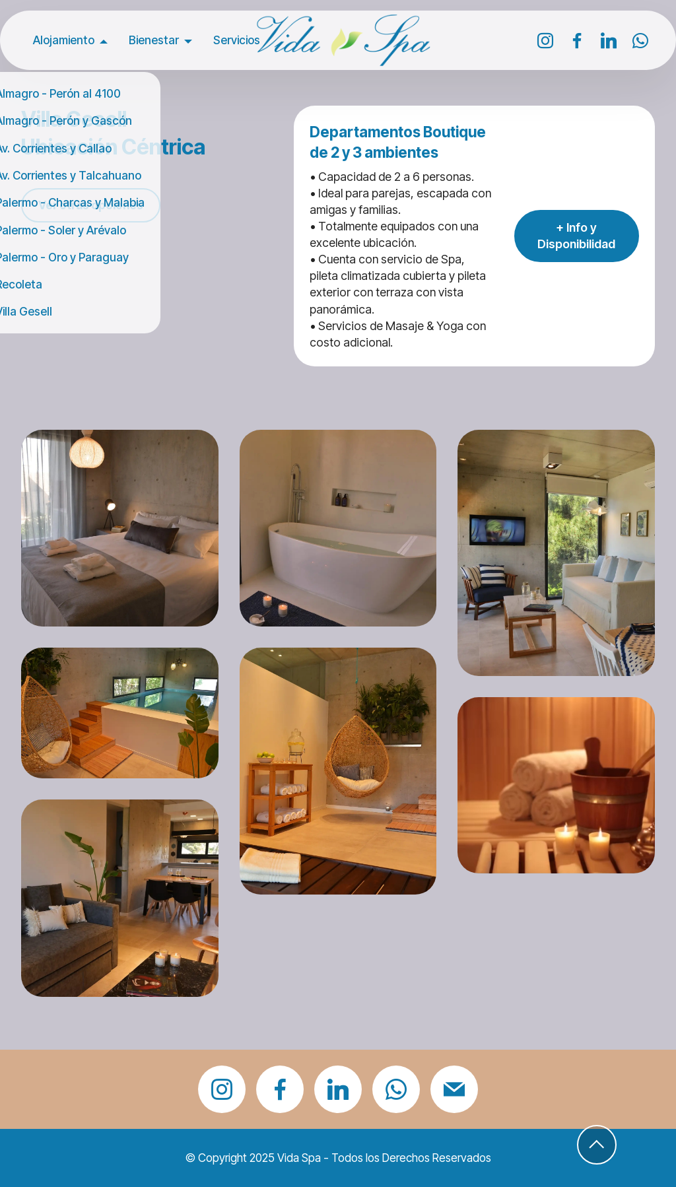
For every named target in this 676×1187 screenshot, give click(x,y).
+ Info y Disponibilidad (576, 235)
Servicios (236, 40)
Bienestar (154, 40)
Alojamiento (63, 40)
